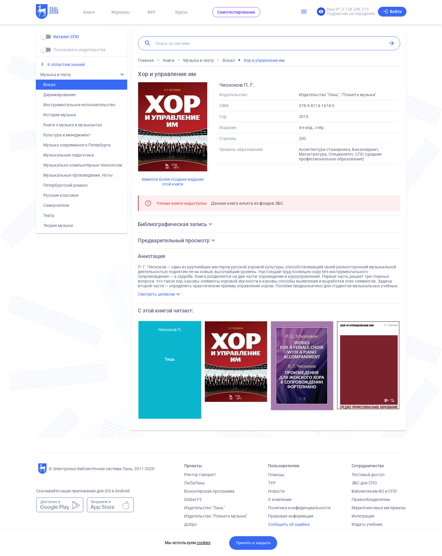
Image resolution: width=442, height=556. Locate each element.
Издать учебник (367, 524)
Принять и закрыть (253, 543)
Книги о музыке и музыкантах (72, 125)
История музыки (59, 114)
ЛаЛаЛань (194, 483)
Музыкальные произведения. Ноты (78, 175)
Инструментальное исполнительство (79, 104)
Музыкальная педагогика (68, 155)
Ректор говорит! (200, 474)
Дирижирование (59, 94)
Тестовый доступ (368, 474)
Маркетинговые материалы (379, 507)
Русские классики (60, 195)
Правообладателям (371, 499)
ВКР (152, 12)
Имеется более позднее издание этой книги (173, 181)
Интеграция (363, 516)
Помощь (276, 474)
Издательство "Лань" (204, 507)
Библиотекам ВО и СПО (374, 491)
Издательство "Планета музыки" (215, 516)
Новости (276, 491)
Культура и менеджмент (66, 135)
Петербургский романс (65, 185)
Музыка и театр (55, 74)
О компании (279, 499)
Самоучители (56, 205)
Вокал (49, 84)
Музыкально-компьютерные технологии (82, 165)
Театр (48, 215)
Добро (190, 524)
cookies (203, 542)
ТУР (272, 483)
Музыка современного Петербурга (77, 145)
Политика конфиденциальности (299, 507)
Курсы (181, 12)
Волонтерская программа (209, 491)
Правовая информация (290, 516)
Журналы (120, 12)
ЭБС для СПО (364, 483)
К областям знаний (66, 64)
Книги (89, 12)
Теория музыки (58, 225)
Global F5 (193, 499)
